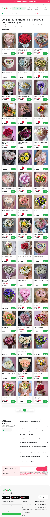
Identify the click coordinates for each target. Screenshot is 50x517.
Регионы (24, 507)
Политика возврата (26, 488)
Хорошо (11, 513)
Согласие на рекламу (27, 491)
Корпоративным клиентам (15, 499)
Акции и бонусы (12, 490)
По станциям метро (26, 501)
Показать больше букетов (25, 405)
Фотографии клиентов (14, 497)
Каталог (11, 488)
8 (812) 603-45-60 (44, 3)
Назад (18, 409)
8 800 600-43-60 (40, 492)
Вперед (31, 409)
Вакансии (4, 493)
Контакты (4, 497)
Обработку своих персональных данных (28, 457)
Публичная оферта (26, 490)
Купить (13, 53)
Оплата (3, 3)
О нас (13, 3)
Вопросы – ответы (13, 495)
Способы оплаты (12, 491)
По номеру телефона (26, 503)
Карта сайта (25, 505)
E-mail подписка (25, 500)
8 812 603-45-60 (40, 488)
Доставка (8, 3)
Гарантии (4, 490)
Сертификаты (5, 495)
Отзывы (19, 3)
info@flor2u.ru (7, 429)
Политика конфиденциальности (42, 514)
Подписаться (41, 453)
